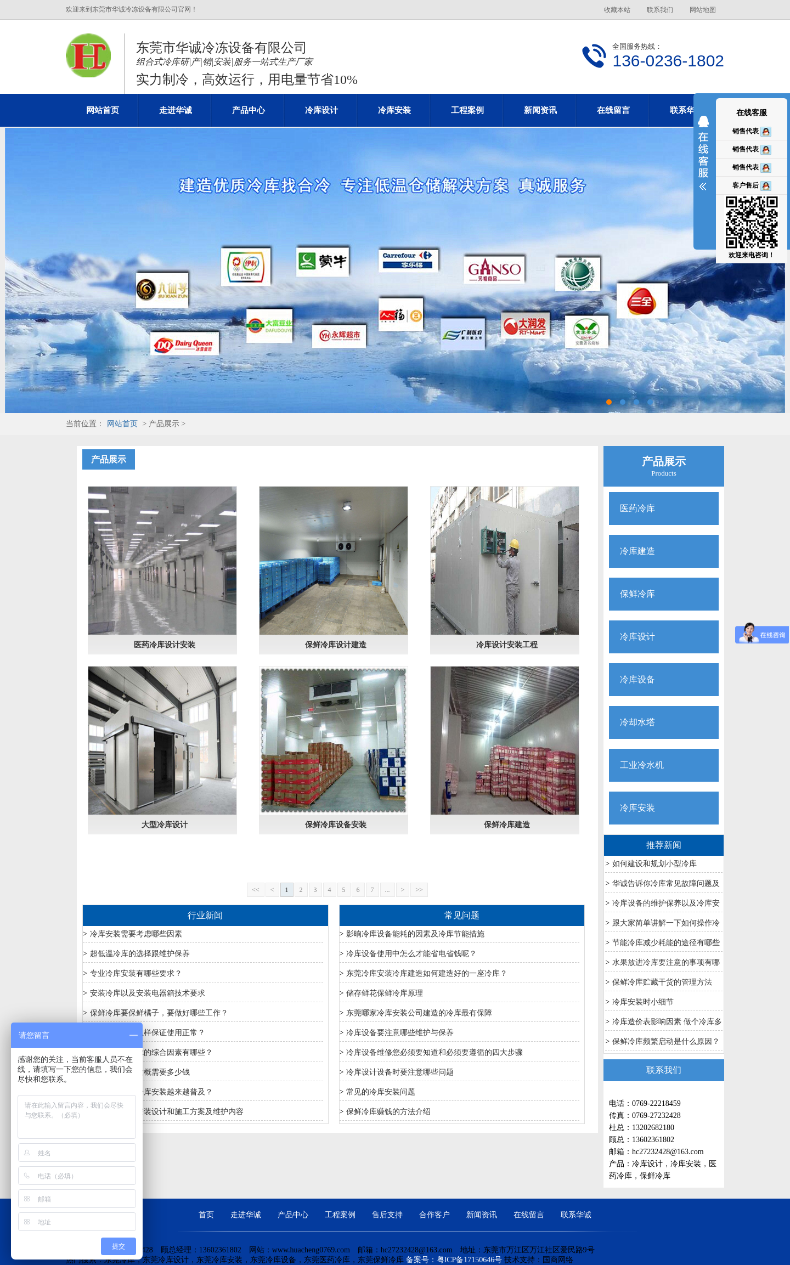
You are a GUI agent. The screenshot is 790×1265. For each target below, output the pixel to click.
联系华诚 (686, 110)
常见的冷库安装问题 (380, 1092)
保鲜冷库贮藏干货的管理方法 (662, 982)
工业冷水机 (642, 765)
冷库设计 (321, 110)
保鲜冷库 (637, 593)
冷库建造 (637, 551)
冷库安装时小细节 (643, 1002)
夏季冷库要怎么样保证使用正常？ (147, 1033)
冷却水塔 (637, 722)
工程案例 (467, 110)
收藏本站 (617, 10)
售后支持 (387, 1215)
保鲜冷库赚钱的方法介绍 (388, 1112)
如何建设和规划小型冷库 (654, 864)
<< (255, 890)
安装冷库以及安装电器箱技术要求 (147, 993)
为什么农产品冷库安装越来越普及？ (151, 1092)
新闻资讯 (540, 110)
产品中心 (248, 110)
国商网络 (558, 1260)
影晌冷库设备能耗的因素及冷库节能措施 (415, 934)
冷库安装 (394, 110)
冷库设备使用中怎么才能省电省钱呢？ (411, 954)
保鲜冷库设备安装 (335, 825)
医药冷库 (637, 508)
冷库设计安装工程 (507, 645)
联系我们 (660, 10)
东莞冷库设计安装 (395, 270)
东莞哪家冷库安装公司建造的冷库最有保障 (419, 1013)
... (387, 890)
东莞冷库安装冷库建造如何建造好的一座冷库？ (426, 973)
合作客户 (434, 1215)
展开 (703, 160)
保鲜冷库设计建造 (335, 645)
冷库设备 (637, 679)
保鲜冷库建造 (507, 825)
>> (419, 890)
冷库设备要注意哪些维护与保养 (400, 1033)
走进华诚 (175, 110)
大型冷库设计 (165, 825)
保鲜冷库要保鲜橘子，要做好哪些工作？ (159, 1013)
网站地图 (703, 10)
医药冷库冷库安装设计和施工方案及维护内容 (167, 1112)
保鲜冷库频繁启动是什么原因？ (666, 1041)
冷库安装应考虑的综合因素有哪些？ (151, 1052)
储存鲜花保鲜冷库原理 (384, 993)
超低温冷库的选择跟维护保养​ (140, 954)
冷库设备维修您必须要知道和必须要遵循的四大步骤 (434, 1052)
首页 (206, 1215)
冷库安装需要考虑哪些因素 (136, 934)
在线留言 (613, 110)
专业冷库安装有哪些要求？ (136, 973)
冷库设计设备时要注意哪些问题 (400, 1072)
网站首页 (102, 110)
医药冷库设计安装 (164, 645)
